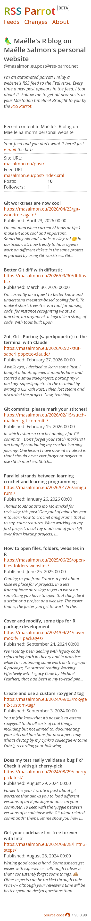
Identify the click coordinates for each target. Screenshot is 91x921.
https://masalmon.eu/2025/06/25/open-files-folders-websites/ (44, 563)
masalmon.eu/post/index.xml (34, 175)
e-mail (10, 149)
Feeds (11, 22)
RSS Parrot (21, 106)
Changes (35, 22)
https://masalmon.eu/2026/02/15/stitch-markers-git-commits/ (45, 418)
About (60, 22)
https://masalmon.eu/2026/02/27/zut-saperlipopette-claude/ (42, 351)
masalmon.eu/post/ (24, 164)
